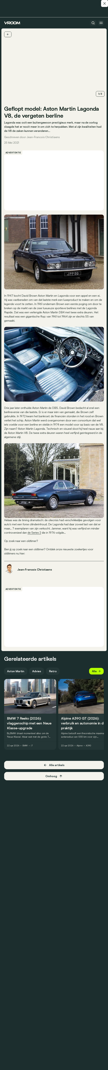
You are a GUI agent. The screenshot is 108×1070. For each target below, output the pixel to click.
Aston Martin (15, 671)
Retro (53, 671)
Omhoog (53, 776)
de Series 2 (34, 532)
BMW (25, 746)
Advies (36, 671)
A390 (88, 746)
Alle (96, 671)
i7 (32, 746)
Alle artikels (54, 765)
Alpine (80, 746)
